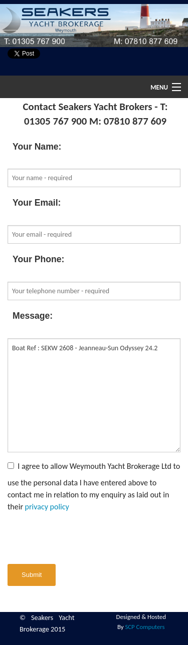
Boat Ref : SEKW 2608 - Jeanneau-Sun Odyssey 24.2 (94, 395)
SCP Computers (144, 626)
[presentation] (84, 538)
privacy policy (47, 506)
